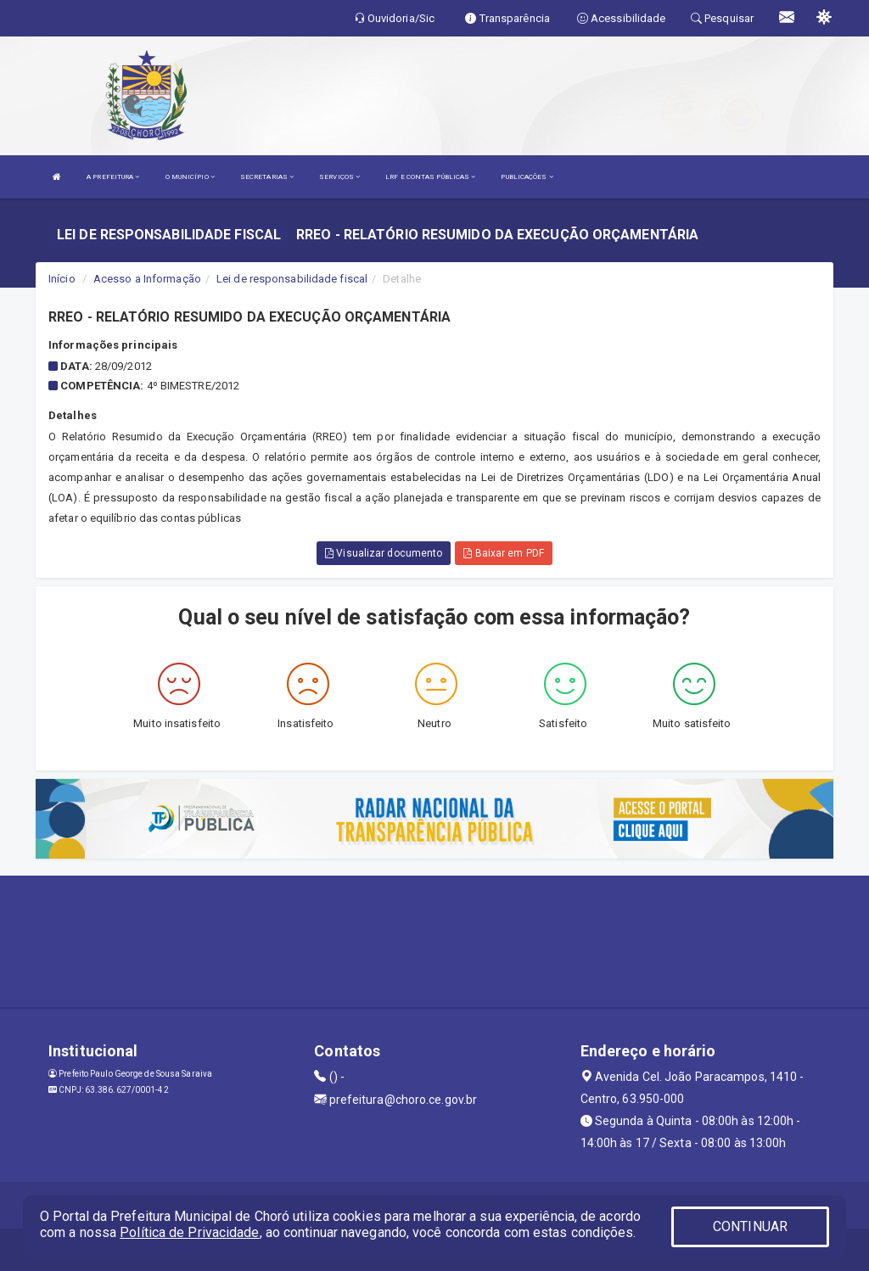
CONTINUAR (750, 1226)
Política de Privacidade (189, 1232)
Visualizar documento (383, 553)
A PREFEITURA (113, 177)
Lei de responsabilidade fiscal (291, 278)
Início (62, 278)
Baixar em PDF (503, 553)
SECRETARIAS (267, 177)
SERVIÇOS (339, 177)
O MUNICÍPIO (190, 177)
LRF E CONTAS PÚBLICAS (430, 177)
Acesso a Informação (147, 278)
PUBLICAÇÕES (526, 177)
